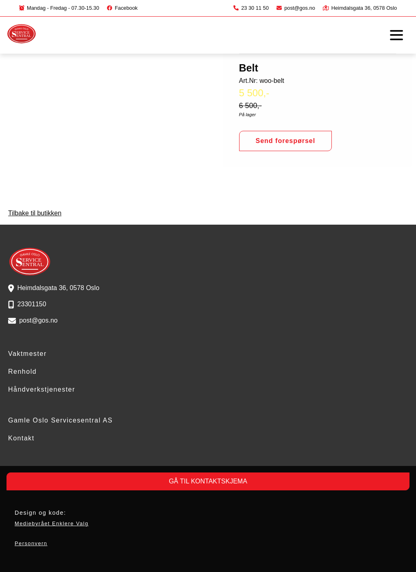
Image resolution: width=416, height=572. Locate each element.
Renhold (22, 371)
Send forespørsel (286, 140)
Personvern (31, 543)
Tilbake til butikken (34, 213)
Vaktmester (27, 353)
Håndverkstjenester (41, 389)
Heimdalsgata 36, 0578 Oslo (360, 8)
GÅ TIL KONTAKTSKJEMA (208, 481)
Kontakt (21, 438)
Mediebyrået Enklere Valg (52, 523)
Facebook (122, 8)
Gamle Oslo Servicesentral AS (60, 420)
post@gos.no (296, 8)
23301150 (31, 304)
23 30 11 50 (251, 8)
